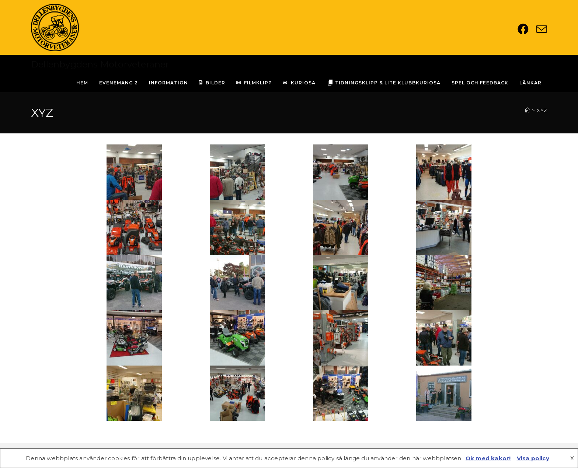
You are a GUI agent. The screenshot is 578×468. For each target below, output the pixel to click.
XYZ (542, 110)
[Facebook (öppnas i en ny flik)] (527, 29)
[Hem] (527, 110)
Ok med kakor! (488, 458)
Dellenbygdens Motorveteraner (100, 64)
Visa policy (533, 458)
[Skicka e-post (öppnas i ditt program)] (541, 29)
